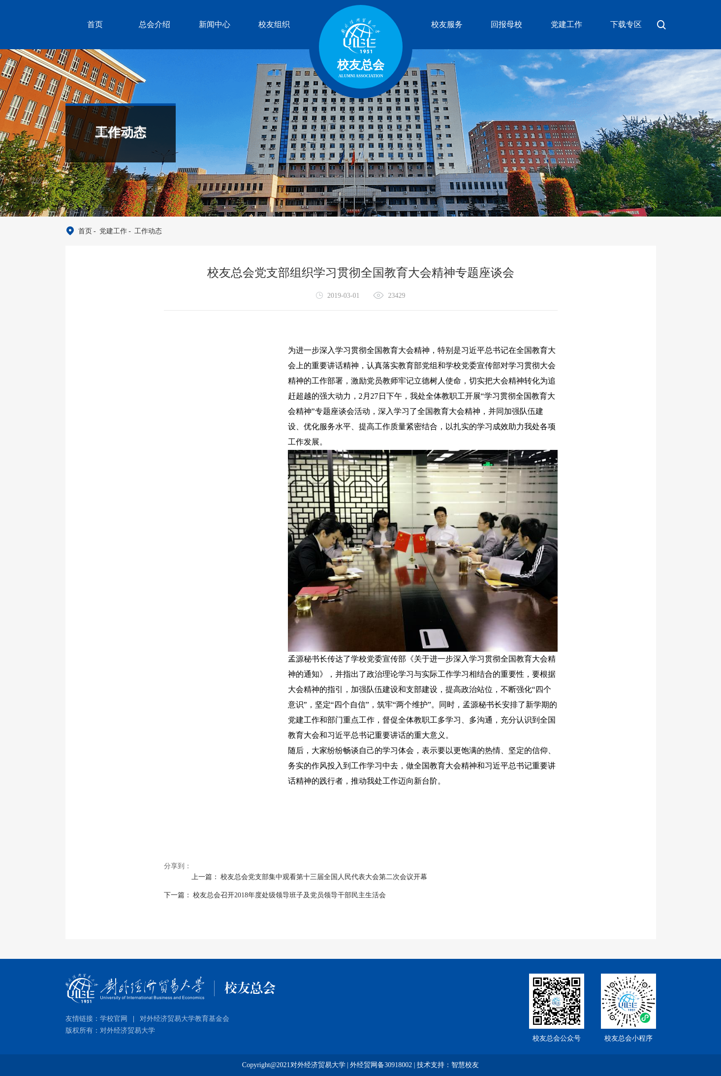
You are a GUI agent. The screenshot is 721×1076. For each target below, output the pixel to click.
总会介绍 (154, 24)
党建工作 (566, 24)
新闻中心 (214, 24)
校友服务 (447, 24)
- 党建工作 (109, 231)
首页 (95, 24)
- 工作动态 (144, 231)
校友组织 (274, 24)
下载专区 (626, 24)
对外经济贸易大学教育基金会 (184, 1018)
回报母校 (506, 24)
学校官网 (113, 1018)
